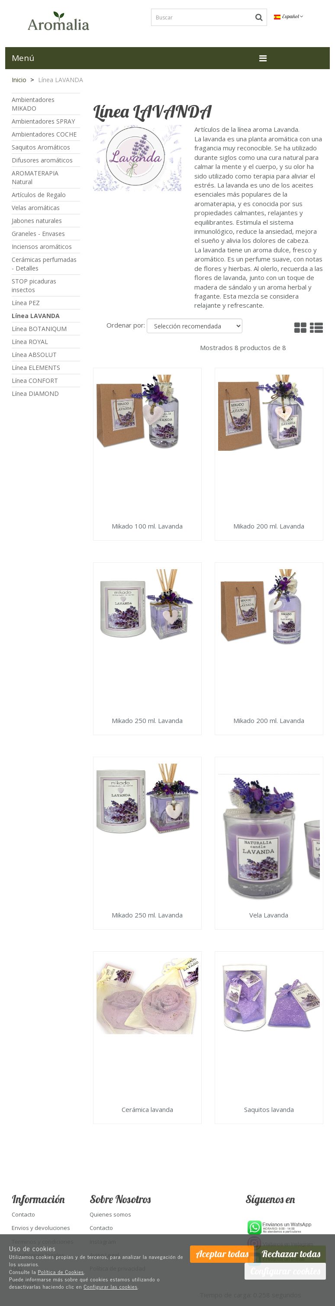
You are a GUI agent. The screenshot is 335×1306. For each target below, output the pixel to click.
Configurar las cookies (111, 1286)
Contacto (23, 1214)
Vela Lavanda (268, 915)
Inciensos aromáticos (42, 246)
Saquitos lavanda (269, 1110)
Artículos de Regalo (39, 195)
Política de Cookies (61, 1272)
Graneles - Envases (38, 233)
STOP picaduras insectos (34, 285)
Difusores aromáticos (42, 160)
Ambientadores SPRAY (43, 121)
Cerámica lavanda (147, 1110)
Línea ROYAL (30, 342)
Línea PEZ (26, 303)
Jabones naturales (37, 221)
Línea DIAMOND (35, 393)
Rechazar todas (290, 1254)
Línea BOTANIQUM (39, 329)
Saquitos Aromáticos (41, 147)
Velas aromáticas (36, 208)
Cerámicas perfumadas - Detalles (44, 263)
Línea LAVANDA (36, 316)
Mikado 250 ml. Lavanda (147, 721)
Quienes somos (110, 1214)
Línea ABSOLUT (34, 354)
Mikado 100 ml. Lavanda (147, 526)
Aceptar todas (222, 1254)
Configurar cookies (285, 1271)
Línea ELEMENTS (36, 367)
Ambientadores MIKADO (33, 104)
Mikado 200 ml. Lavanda (268, 526)
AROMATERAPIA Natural (35, 177)
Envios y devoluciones (41, 1228)
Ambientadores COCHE (44, 134)
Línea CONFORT (35, 380)
